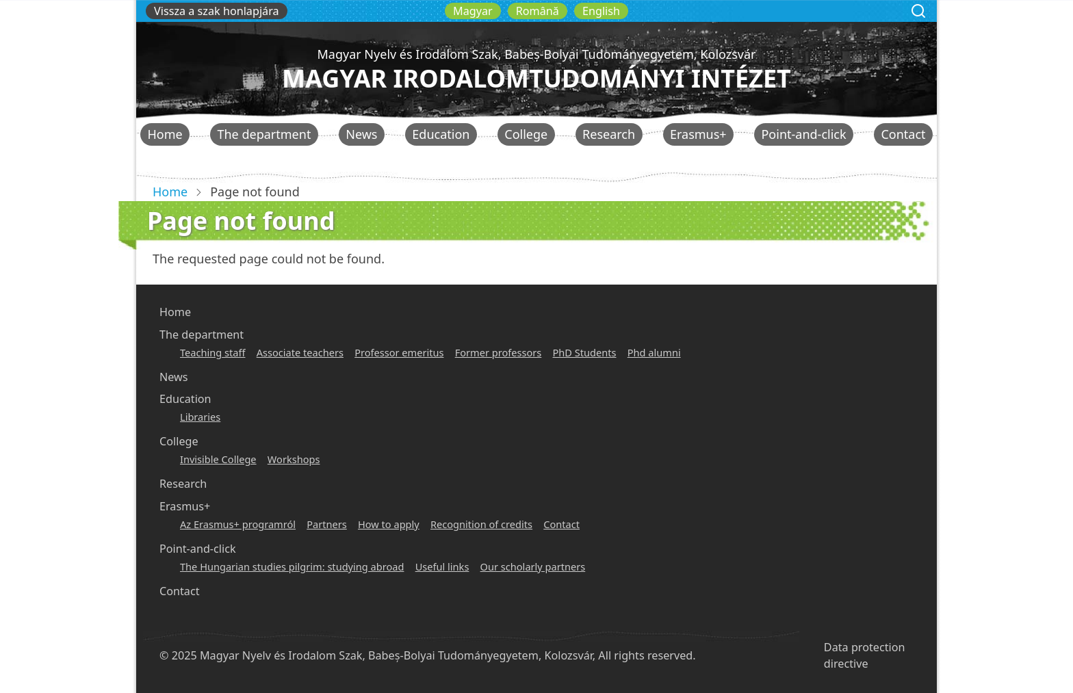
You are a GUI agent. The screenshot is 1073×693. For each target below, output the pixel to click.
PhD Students (585, 352)
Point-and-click (803, 134)
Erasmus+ (698, 134)
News (361, 134)
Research (608, 134)
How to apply (388, 524)
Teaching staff (212, 352)
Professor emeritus (398, 352)
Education (440, 134)
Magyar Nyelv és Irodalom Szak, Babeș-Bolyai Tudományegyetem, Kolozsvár (536, 54)
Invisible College (218, 459)
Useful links (442, 566)
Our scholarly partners (533, 566)
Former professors (498, 352)
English (601, 10)
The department (264, 134)
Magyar (473, 10)
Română (537, 10)
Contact (903, 134)
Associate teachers (300, 352)
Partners (327, 524)
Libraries (200, 416)
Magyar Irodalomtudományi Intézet (536, 78)
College (525, 134)
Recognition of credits (481, 524)
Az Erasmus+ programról (238, 524)
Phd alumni (654, 352)
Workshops (294, 459)
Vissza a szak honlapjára (216, 10)
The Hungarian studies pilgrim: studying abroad (292, 566)
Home (164, 134)
